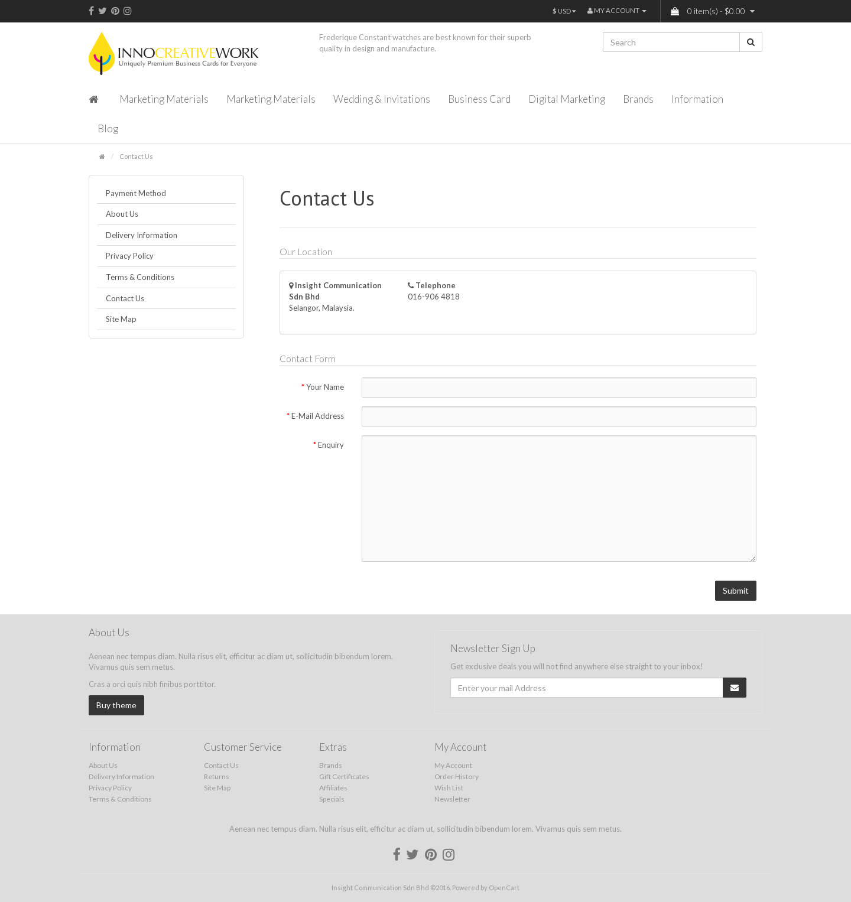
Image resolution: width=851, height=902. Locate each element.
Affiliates (333, 787)
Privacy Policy (130, 255)
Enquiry (331, 445)
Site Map (121, 319)
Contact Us (136, 156)
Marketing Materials (164, 99)
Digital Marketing (566, 99)
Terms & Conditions (140, 277)
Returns (216, 776)
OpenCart (504, 887)
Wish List (448, 787)
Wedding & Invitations (381, 99)
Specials (332, 798)
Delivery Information (141, 235)
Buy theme (116, 705)
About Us (122, 214)
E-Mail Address (317, 416)
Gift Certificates (344, 776)
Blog (108, 128)
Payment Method (136, 193)
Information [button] (697, 99)
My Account (453, 765)
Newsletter (452, 798)
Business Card (479, 99)
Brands (638, 99)
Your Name (325, 387)
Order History (456, 776)
